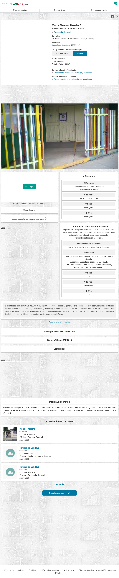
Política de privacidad (14, 570)
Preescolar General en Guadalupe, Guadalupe (72, 79)
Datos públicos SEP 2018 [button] (59, 340)
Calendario (99, 10)
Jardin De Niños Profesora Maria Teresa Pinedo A (88, 247)
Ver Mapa (29, 187)
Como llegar (29, 210)
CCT (19, 10)
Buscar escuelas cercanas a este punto (29, 218)
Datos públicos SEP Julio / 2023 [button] (59, 331)
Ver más (59, 484)
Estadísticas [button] (60, 349)
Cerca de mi (59, 10)
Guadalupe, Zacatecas (61, 45)
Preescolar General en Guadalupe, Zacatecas (72, 73)
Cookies (32, 570)
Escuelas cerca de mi (59, 492)
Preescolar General (61, 32)
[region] (26, 42)
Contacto (69, 570)
